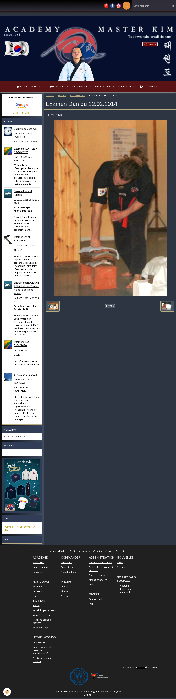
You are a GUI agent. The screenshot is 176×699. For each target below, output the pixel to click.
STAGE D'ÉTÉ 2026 (25, 375)
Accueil (19, 87)
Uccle (16, 113)
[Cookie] (7, 692)
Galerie (62, 96)
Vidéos (64, 592)
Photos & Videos (129, 87)
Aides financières (98, 580)
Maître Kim (38, 563)
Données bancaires (99, 576)
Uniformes (66, 563)
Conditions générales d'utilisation (109, 552)
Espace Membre (152, 87)
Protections (67, 568)
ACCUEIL (50, 96)
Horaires (37, 592)
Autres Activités (104, 87)
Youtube (124, 586)
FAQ (91, 604)
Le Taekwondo (80, 87)
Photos (64, 587)
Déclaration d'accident (100, 563)
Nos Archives (39, 573)
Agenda (121, 568)
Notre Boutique (69, 573)
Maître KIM (35, 87)
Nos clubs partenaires (44, 611)
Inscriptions (39, 601)
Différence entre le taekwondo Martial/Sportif (42, 651)
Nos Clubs (38, 587)
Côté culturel (95, 600)
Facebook (125, 593)
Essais (36, 606)
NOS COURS (56, 87)
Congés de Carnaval (25, 129)
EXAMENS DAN (77, 96)
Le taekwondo (40, 643)
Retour (110, 307)
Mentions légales (58, 552)
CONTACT (94, 585)
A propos (65, 597)
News (120, 563)
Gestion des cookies (80, 552)
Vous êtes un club (42, 615)
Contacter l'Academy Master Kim (20, 529)
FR (126, 5)
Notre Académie (41, 568)
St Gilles (26, 113)
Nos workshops (41, 628)
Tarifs (36, 597)
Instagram (125, 590)
